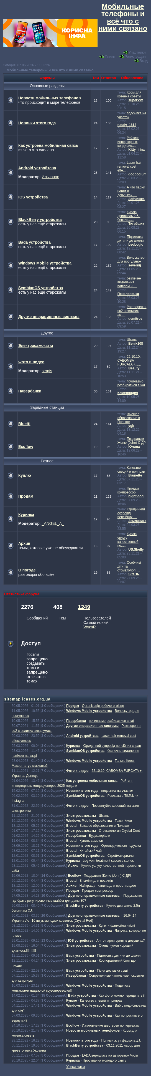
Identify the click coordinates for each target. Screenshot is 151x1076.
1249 (84, 607)
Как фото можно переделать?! (122, 995)
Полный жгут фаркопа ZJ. (121, 1040)
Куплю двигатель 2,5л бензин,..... (128, 216)
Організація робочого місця (103, 706)
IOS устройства (33, 197)
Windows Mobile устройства (44, 263)
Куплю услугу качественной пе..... (128, 540)
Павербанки (29, 391)
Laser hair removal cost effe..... (129, 166)
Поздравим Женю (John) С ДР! (132, 441)
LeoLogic (135, 244)
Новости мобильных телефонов (49, 98)
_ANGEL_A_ (53, 523)
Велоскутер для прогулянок (131, 259)
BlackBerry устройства (40, 219)
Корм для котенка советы (129, 94)
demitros (135, 319)
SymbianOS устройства (40, 288)
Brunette (135, 475)
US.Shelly (136, 549)
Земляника (137, 521)
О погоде (26, 570)
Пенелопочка (128, 294)
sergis (47, 371)
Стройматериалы (121, 856)
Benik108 (135, 344)
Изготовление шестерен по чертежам (111, 1025)
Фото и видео (31, 362)
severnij (134, 265)
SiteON (133, 574)
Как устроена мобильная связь (48, 145)
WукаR (89, 627)
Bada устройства (34, 242)
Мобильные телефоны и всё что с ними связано (50, 70)
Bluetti (24, 424)
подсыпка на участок (117, 791)
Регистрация (132, 56)
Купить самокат (91, 841)
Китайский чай (91, 851)
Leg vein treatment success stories (108, 861)
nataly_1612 (126, 125)
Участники (134, 52)
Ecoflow (25, 446)
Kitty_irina (136, 150)
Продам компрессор (128, 490)
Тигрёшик (136, 224)
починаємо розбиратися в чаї (131, 383)
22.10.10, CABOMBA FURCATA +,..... (129, 360)
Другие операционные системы (49, 316)
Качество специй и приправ (131, 469)
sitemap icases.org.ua (27, 699)
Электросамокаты (35, 345)
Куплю (24, 475)
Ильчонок (50, 177)
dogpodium (137, 174)
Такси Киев (123, 821)
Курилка (26, 514)
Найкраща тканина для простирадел (108, 886)
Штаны (132, 340)
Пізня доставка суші (112, 970)
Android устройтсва (37, 168)
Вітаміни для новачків (96, 881)
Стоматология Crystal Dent (119, 831)
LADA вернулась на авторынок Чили (110, 1055)
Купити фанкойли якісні (117, 926)
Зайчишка (136, 199)
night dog (136, 496)
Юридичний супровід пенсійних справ (112, 746)
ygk (131, 426)
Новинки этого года (37, 123)
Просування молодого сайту (104, 1060)
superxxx (135, 100)
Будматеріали (99, 836)
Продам (25, 496)
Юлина (134, 446)
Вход (141, 61)
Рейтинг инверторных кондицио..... (128, 142)
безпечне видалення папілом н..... (129, 282)
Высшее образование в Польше (128, 418)
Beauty (133, 368)
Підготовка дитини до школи (130, 239)
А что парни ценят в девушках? (120, 941)
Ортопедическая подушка (121, 846)
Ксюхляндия (127, 393)
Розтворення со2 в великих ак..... (132, 311)
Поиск (107, 57)
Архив (24, 543)
